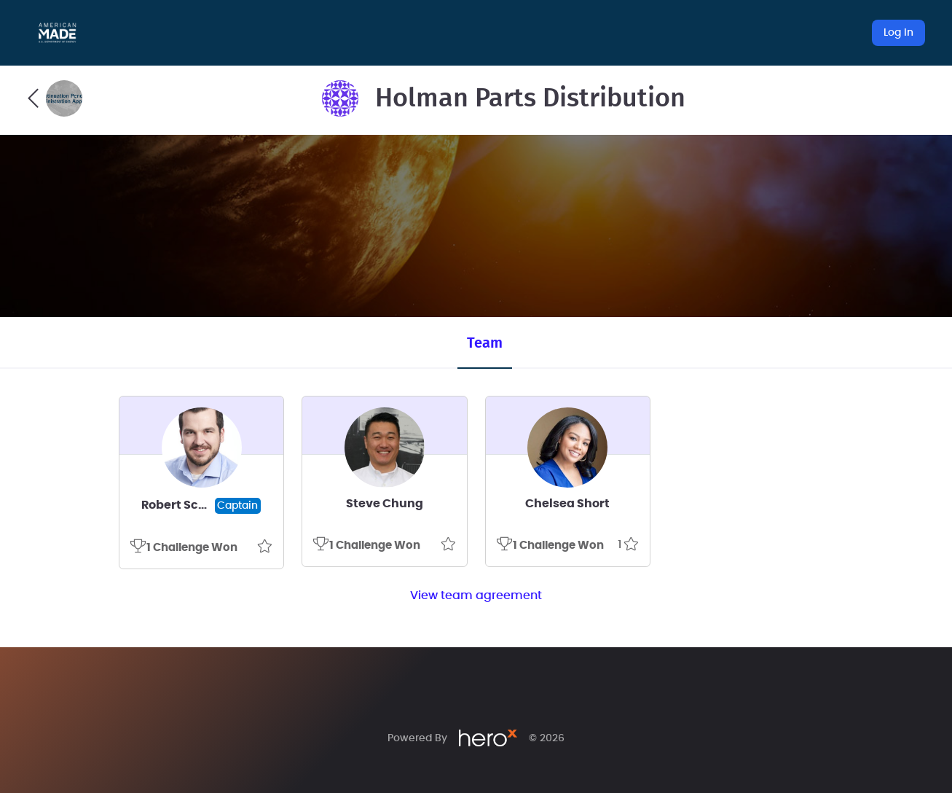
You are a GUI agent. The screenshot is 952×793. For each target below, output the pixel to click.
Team (485, 343)
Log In (898, 33)
